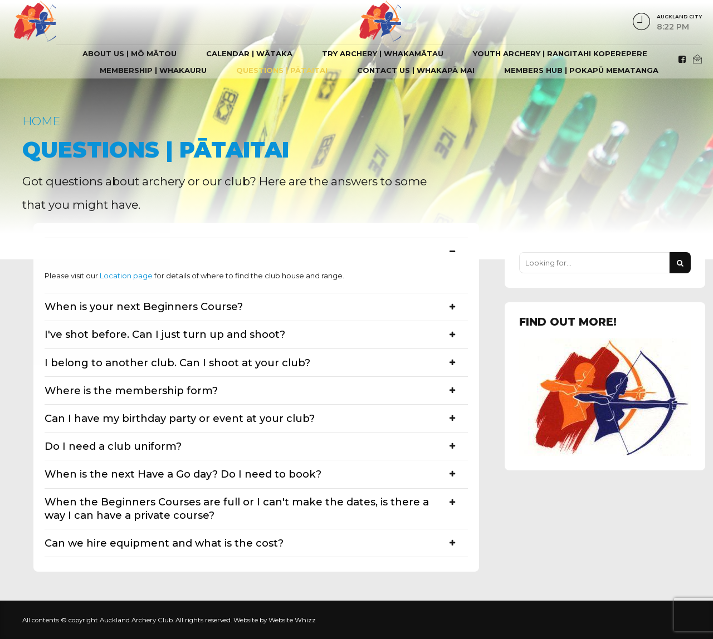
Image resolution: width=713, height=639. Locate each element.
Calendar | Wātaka (249, 53)
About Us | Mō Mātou (129, 53)
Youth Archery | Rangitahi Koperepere (560, 53)
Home (41, 121)
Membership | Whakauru (153, 70)
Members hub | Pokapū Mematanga (581, 70)
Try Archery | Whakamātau (382, 53)
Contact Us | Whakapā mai (416, 70)
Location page (126, 275)
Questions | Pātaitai (282, 70)
